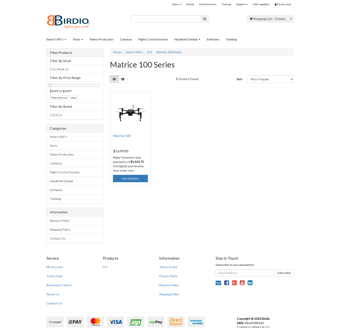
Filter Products (61, 53)
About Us (52, 294)
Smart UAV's (56, 39)
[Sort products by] (270, 79)
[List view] (122, 79)
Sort (239, 79)
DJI (57, 115)
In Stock (61, 69)
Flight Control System (153, 39)
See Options (130, 178)
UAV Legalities (261, 4)
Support (242, 4)
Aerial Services (207, 4)
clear (74, 97)
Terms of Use (168, 267)
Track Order (54, 276)
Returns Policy (60, 220)
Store (176, 4)
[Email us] (218, 282)
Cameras (126, 39)
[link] (226, 282)
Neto (267, 326)
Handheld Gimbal (187, 39)
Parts (78, 39)
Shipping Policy (60, 229)
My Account (54, 267)
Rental (190, 4)
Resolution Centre (59, 285)
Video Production (101, 39)
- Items (267, 19)
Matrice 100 (122, 136)
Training (226, 4)
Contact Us (57, 238)
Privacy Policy (168, 276)
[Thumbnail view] (114, 79)
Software (213, 39)
